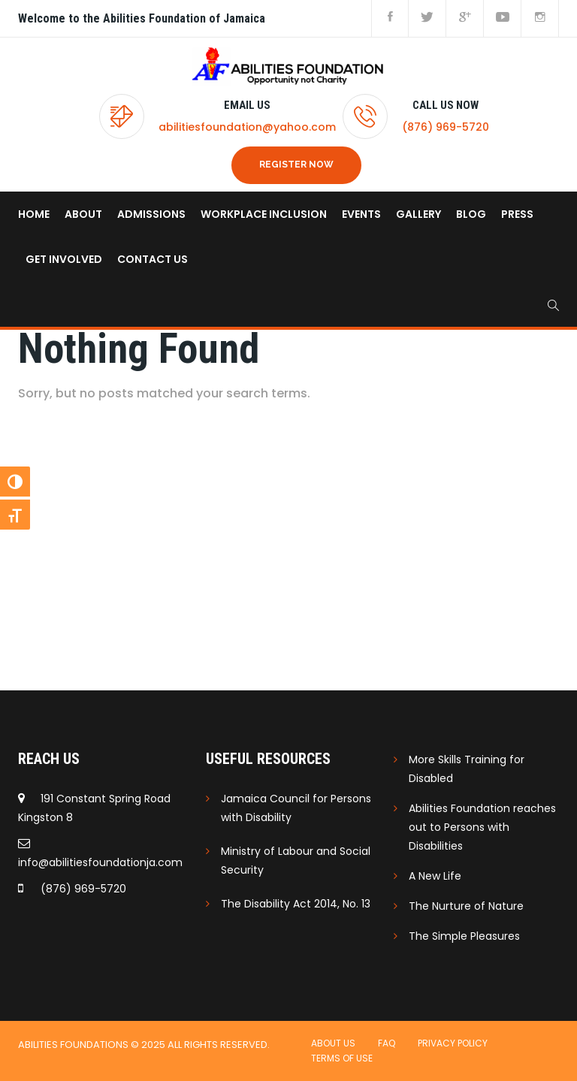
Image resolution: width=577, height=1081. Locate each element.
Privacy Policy (453, 1043)
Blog (471, 214)
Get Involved (64, 259)
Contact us (152, 259)
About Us (333, 1043)
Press (517, 214)
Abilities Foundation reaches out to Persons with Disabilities (482, 827)
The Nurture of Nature (466, 905)
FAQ (386, 1043)
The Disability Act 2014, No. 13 (295, 903)
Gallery (418, 214)
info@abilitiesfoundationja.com (100, 862)
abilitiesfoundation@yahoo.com (247, 126)
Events (361, 214)
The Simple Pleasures (464, 936)
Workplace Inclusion (264, 214)
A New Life (435, 875)
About (83, 214)
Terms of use (342, 1058)
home (34, 214)
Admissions (151, 214)
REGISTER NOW (296, 164)
